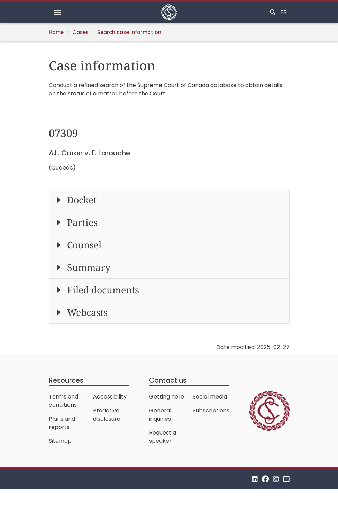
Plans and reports (62, 423)
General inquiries (160, 414)
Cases (80, 32)
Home (56, 32)
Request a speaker (162, 437)
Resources (66, 380)
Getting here (166, 397)
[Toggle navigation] (57, 12)
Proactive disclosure (106, 414)
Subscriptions (211, 410)
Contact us (167, 380)
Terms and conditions (63, 401)
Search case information (129, 32)
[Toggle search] (272, 12)
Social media (210, 397)
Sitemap (60, 441)
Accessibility (110, 397)
